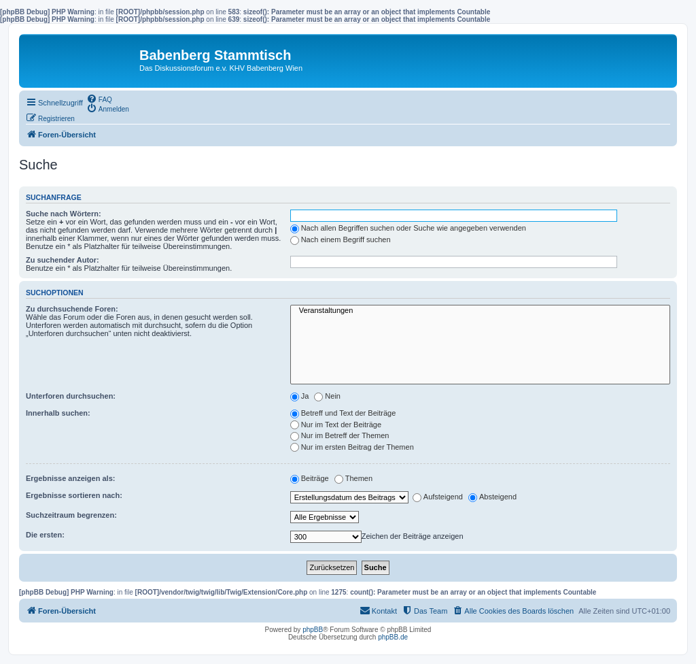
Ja (299, 396)
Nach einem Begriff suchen (340, 239)
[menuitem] (99, 98)
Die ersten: (45, 535)
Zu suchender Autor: (62, 260)
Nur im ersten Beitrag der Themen (352, 447)
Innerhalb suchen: (58, 413)
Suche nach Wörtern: (63, 214)
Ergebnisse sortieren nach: (74, 495)
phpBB (312, 629)
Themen (353, 478)
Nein (327, 396)
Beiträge (309, 478)
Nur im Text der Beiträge (335, 424)
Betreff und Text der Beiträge (343, 413)
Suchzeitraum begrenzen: (71, 515)
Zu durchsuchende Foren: (72, 309)
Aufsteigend (438, 497)
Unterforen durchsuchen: (71, 396)
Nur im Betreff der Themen (339, 435)
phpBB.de (393, 637)
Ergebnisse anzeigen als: (70, 478)
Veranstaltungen (480, 311)
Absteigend (492, 497)
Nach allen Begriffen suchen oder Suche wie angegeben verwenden (408, 228)
